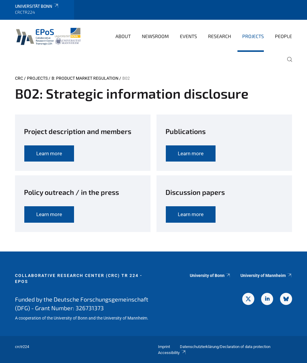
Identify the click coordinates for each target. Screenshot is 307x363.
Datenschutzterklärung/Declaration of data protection (225, 346)
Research (219, 36)
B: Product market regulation (85, 78)
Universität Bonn (37, 6)
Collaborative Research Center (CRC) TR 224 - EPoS (78, 278)
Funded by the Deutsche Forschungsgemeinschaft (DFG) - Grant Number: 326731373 (81, 303)
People (283, 36)
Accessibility (172, 352)
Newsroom (155, 36)
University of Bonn (210, 275)
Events (188, 36)
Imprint (164, 346)
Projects (253, 36)
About (123, 36)
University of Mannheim (266, 275)
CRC (19, 78)
